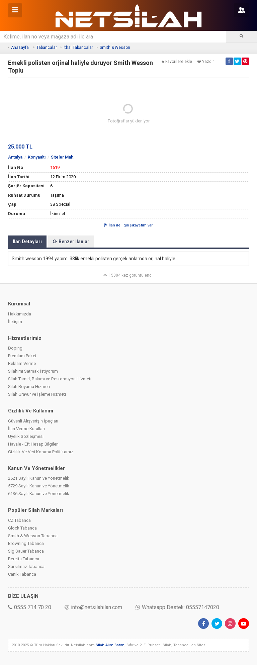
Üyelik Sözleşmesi (26, 436)
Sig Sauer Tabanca (26, 551)
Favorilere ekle (176, 61)
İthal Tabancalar (78, 47)
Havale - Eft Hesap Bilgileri (33, 444)
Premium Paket (22, 355)
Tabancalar (46, 47)
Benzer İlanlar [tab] (71, 241)
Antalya (15, 157)
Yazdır (205, 61)
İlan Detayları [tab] (27, 241)
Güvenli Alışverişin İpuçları (33, 420)
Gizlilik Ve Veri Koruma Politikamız (40, 451)
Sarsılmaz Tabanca (26, 566)
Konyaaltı (37, 157)
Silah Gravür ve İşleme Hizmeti (37, 394)
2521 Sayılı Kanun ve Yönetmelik (38, 478)
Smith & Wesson (115, 47)
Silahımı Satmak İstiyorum (33, 371)
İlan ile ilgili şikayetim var (128, 225)
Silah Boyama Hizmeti (29, 386)
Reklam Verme (22, 363)
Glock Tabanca (22, 528)
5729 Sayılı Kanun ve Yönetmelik (38, 485)
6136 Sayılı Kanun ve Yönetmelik (38, 493)
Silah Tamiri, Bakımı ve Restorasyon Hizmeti (49, 378)
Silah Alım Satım (110, 645)
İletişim (15, 321)
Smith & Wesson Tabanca (33, 535)
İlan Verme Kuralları (26, 428)
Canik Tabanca (22, 574)
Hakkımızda (19, 313)
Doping (15, 348)
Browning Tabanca (26, 543)
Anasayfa (20, 47)
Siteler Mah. (63, 157)
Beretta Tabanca (23, 558)
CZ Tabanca (19, 520)
